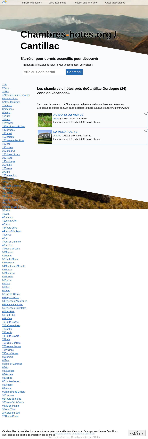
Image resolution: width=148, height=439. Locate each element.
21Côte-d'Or (8, 151)
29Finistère (8, 179)
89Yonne (6, 388)
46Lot (5, 238)
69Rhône (7, 318)
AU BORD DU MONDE (68, 114)
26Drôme (7, 168)
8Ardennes (8, 109)
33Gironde (7, 193)
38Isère (6, 210)
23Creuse (7, 158)
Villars (56, 118)
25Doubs (7, 165)
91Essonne (8, 395)
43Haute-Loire (9, 227)
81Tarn (5, 360)
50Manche (7, 252)
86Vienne (7, 378)
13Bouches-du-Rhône (13, 126)
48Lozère (7, 245)
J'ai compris (137, 433)
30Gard (6, 182)
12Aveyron (7, 123)
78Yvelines (8, 350)
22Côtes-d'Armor (11, 154)
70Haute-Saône (10, 322)
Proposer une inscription (85, 2)
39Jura (5, 214)
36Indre (6, 203)
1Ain (4, 84)
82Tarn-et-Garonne (12, 364)
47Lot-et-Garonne (11, 241)
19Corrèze (7, 147)
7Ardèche (7, 105)
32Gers (6, 189)
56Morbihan (8, 273)
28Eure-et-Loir (9, 175)
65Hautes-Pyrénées (12, 304)
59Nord (6, 283)
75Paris (6, 339)
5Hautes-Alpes (10, 98)
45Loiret (6, 234)
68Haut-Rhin (8, 315)
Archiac (57, 135)
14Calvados (8, 130)
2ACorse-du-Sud (11, 413)
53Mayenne (8, 262)
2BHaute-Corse (10, 416)
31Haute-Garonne (11, 186)
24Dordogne (8, 161)
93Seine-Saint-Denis (13, 402)
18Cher (6, 144)
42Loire (6, 224)
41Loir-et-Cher (9, 221)
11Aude (6, 119)
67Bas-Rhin (8, 311)
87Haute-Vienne (10, 381)
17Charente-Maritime (13, 140)
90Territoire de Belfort (13, 392)
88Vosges (7, 385)
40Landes (7, 217)
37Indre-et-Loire (10, 207)
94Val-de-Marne (10, 406)
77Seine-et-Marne (11, 346)
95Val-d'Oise (8, 409)
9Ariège (6, 112)
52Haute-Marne (10, 259)
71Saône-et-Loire (11, 325)
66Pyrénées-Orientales (14, 308)
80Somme (7, 357)
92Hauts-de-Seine (11, 399)
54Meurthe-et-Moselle (13, 266)
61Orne (6, 290)
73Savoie (7, 332)
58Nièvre (7, 280)
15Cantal (7, 133)
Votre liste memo (57, 2)
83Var (5, 367)
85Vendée (7, 374)
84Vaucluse (8, 371)
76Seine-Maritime (11, 343)
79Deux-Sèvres (10, 353)
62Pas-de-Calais (10, 294)
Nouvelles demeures (31, 2)
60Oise (6, 287)
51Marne (6, 255)
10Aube (6, 116)
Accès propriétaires (115, 2)
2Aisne (5, 88)
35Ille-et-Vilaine (10, 200)
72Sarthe (7, 329)
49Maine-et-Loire (11, 248)
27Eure (6, 172)
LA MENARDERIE (65, 131)
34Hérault (7, 196)
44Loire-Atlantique (11, 231)
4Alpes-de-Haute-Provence (16, 95)
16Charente (8, 137)
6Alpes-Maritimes (11, 102)
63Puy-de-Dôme (10, 297)
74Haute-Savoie (10, 336)
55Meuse (7, 269)
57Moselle (7, 276)
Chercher (74, 72)
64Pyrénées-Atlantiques (14, 301)
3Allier (5, 91)
